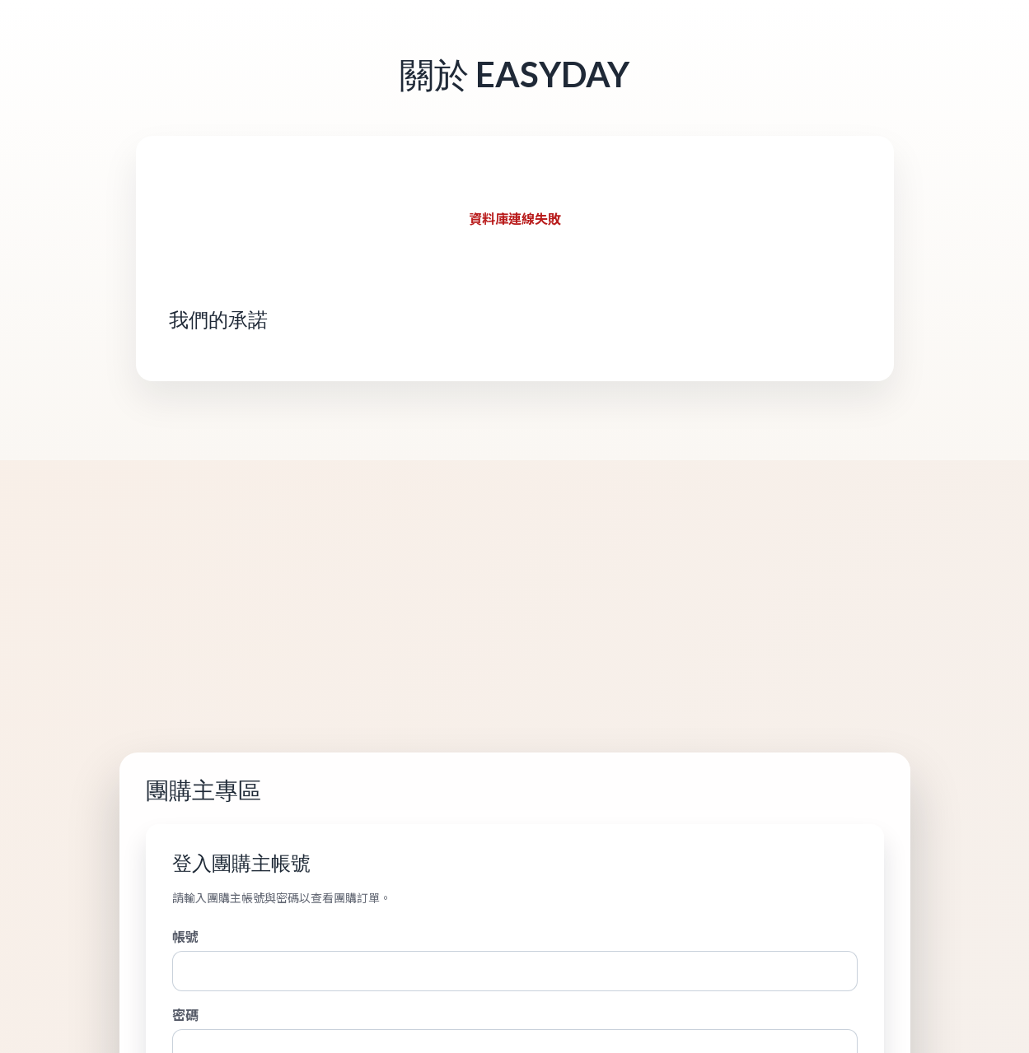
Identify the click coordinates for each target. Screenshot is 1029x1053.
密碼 (185, 1014)
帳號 (185, 936)
